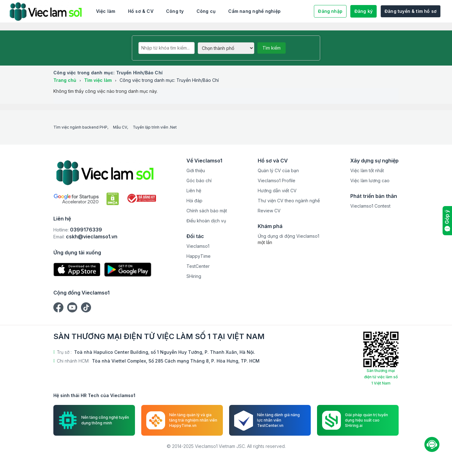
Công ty (175, 11)
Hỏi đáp (194, 200)
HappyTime (198, 256)
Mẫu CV (120, 127)
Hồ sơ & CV (140, 11)
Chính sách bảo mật (206, 210)
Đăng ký (363, 11)
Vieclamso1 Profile (276, 180)
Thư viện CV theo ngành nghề (289, 200)
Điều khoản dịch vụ (206, 220)
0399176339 (86, 229)
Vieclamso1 (197, 246)
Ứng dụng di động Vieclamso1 (288, 236)
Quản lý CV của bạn (278, 170)
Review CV (269, 210)
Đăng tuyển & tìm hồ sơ (411, 11)
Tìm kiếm (271, 47)
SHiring (193, 276)
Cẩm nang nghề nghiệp (254, 11)
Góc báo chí (199, 180)
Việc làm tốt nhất (367, 170)
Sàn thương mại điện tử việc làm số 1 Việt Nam (381, 376)
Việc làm (106, 11)
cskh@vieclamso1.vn (91, 236)
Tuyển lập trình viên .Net (155, 127)
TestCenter (198, 266)
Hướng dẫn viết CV (277, 190)
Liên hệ (193, 190)
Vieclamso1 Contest (370, 206)
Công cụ (206, 11)
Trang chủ (64, 80)
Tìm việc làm (98, 80)
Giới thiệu (195, 170)
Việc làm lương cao (370, 180)
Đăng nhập (330, 11)
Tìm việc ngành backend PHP (80, 127)
